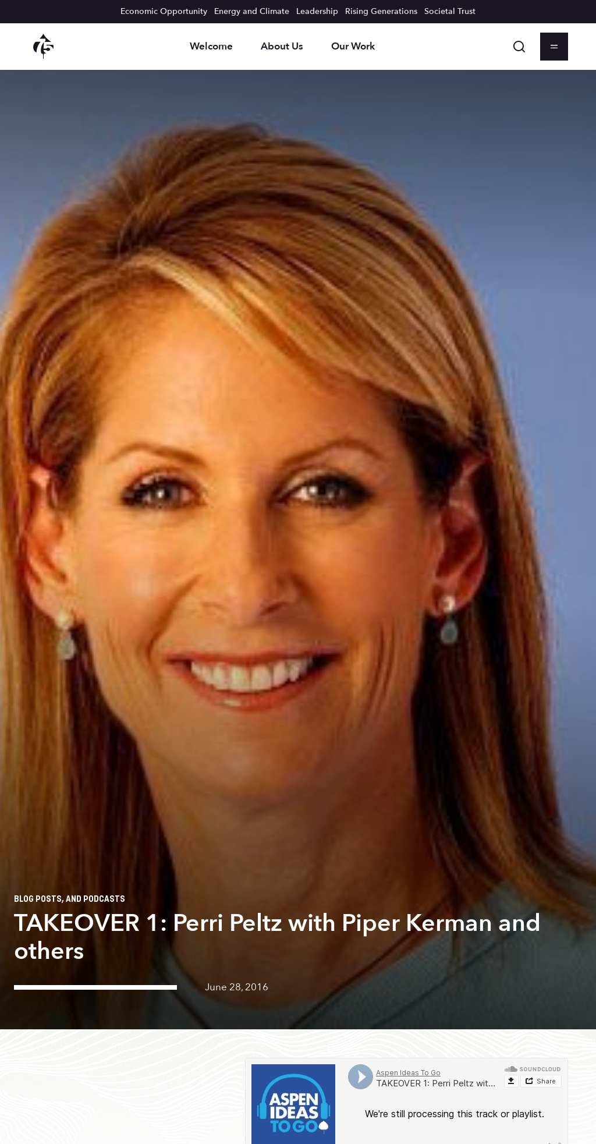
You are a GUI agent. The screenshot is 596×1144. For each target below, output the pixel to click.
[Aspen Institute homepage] (43, 46)
